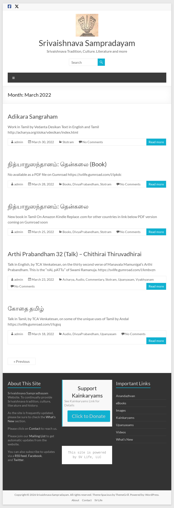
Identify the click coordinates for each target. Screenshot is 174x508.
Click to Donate (89, 416)
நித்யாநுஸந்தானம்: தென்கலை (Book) (57, 164)
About (75, 500)
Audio (80, 279)
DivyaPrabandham (85, 184)
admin (18, 142)
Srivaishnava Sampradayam (87, 43)
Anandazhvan (125, 396)
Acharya (68, 279)
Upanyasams (125, 425)
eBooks (121, 403)
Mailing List (37, 436)
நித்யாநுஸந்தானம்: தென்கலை (48, 206)
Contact (34, 428)
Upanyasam (126, 279)
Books (67, 184)
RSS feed (21, 456)
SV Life (98, 500)
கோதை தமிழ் (26, 308)
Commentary (95, 279)
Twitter (19, 460)
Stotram (68, 142)
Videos (121, 432)
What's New (124, 439)
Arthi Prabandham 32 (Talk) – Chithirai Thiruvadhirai (75, 254)
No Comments (92, 142)
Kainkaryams (125, 418)
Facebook (35, 456)
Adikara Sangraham (33, 116)
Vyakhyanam (145, 279)
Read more (156, 142)
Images (121, 410)
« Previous (22, 361)
